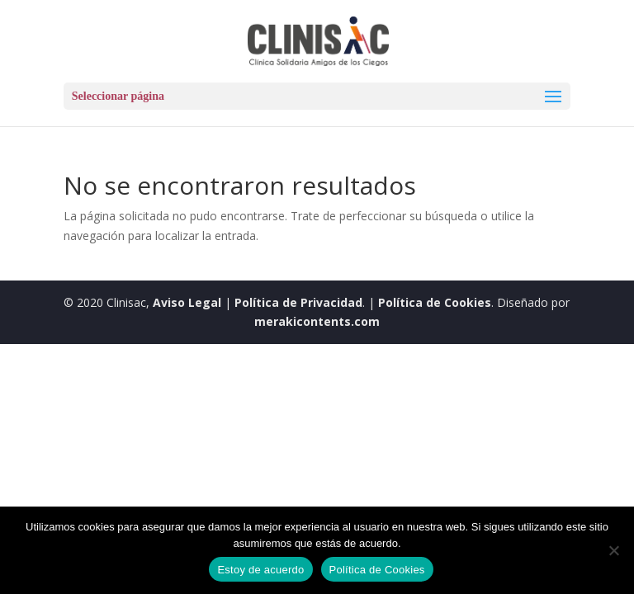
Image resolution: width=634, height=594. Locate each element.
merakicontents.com (317, 321)
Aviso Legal (187, 302)
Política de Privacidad (298, 302)
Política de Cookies (434, 302)
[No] (613, 550)
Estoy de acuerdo (260, 569)
